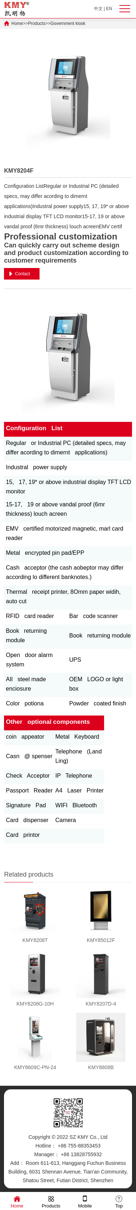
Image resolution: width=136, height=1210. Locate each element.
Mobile (85, 1201)
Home (17, 23)
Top (119, 1201)
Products (36, 23)
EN (109, 8)
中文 (98, 8)
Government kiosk (68, 23)
